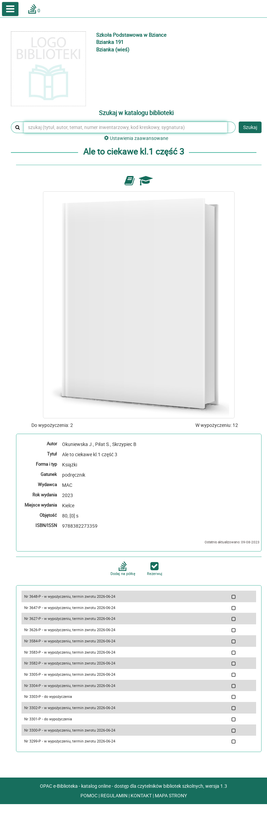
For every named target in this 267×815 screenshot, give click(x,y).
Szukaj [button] (250, 127)
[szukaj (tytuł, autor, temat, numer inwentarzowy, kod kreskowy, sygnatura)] (125, 127)
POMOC (89, 795)
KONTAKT (142, 795)
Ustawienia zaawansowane (136, 138)
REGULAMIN (115, 795)
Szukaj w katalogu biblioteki (136, 113)
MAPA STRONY (171, 795)
